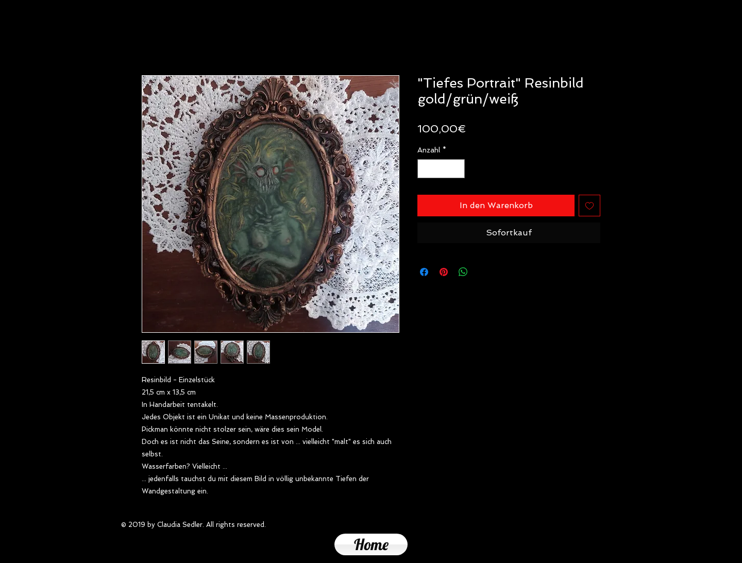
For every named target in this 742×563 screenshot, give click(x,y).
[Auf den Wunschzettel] (589, 205)
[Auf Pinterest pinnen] (443, 272)
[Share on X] (483, 272)
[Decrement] (425, 169)
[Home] (371, 544)
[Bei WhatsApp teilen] (463, 272)
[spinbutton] (441, 169)
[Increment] (456, 169)
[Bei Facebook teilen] (424, 272)
